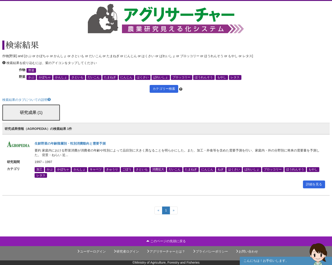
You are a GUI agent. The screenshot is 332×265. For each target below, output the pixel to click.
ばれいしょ (160, 77)
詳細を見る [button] (314, 184)
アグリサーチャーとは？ (165, 251)
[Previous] (158, 210)
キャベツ (96, 169)
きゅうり (112, 169)
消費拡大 (158, 169)
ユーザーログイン (91, 251)
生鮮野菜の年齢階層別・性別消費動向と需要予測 (70, 143)
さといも (77, 77)
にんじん (126, 77)
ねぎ (221, 169)
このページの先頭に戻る (166, 241)
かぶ (31, 77)
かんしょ (61, 77)
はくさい (143, 77)
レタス (235, 77)
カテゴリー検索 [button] (164, 88)
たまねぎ (110, 77)
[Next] (174, 210)
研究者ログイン (126, 251)
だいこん (94, 77)
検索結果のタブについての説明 (26, 100)
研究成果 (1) (31, 112)
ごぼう (126, 169)
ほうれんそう (204, 77)
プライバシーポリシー (210, 251)
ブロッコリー (181, 77)
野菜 (31, 70)
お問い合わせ (246, 251)
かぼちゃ (45, 77)
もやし (221, 77)
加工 (39, 169)
